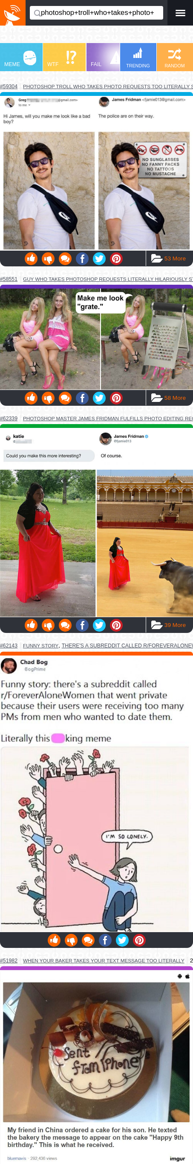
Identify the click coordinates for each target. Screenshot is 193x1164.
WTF (61, 59)
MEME (20, 59)
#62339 (8, 419)
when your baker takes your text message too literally (103, 960)
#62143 (8, 646)
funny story (40, 645)
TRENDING (138, 57)
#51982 (8, 961)
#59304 (8, 87)
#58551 (8, 279)
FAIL (107, 59)
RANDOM (174, 58)
